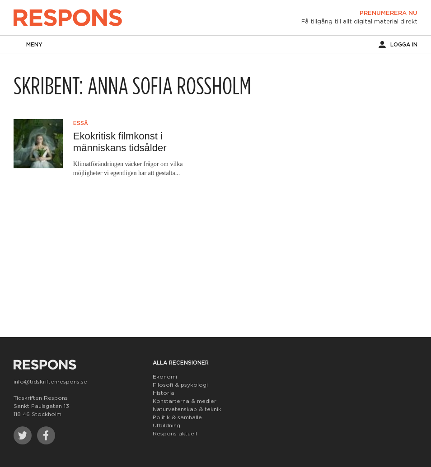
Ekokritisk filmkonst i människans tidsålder (120, 141)
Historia (163, 393)
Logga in (398, 44)
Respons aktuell (175, 433)
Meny (28, 44)
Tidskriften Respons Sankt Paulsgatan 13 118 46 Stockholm (41, 406)
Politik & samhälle (177, 417)
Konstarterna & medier (184, 401)
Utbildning (166, 425)
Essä (80, 123)
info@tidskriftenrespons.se (50, 381)
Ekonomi (165, 376)
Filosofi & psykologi (180, 385)
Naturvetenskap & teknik (187, 409)
